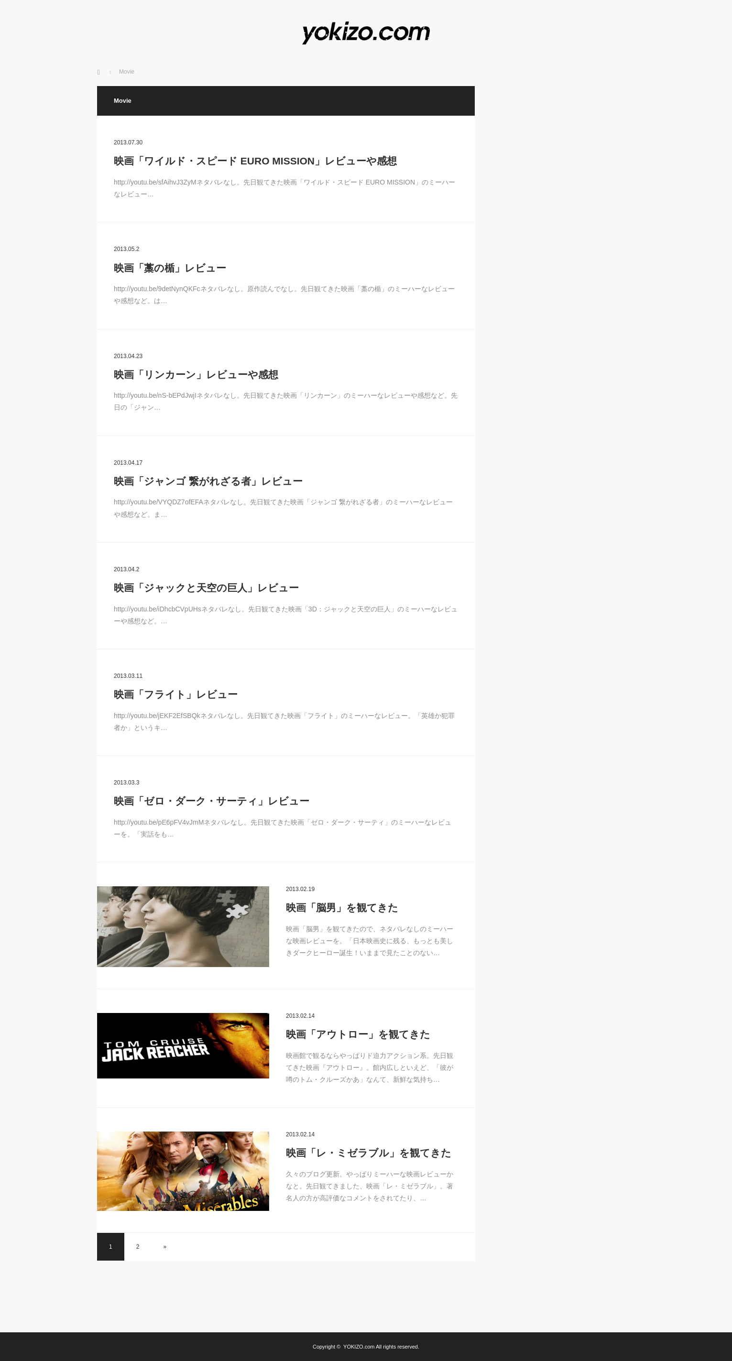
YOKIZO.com (358, 1347)
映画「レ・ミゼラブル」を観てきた (368, 1152)
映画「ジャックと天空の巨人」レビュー (206, 587)
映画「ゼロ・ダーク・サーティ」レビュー (211, 800)
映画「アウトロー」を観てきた (358, 1034)
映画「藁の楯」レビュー (170, 267)
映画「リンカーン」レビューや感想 (196, 374)
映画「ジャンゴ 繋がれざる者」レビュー (208, 481)
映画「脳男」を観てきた (342, 907)
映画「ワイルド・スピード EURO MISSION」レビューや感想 (255, 160)
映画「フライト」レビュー (176, 694)
